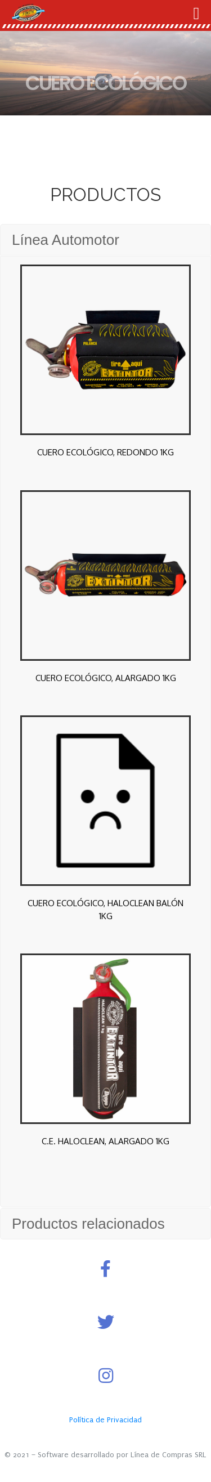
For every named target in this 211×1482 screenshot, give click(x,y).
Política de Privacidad (105, 1420)
